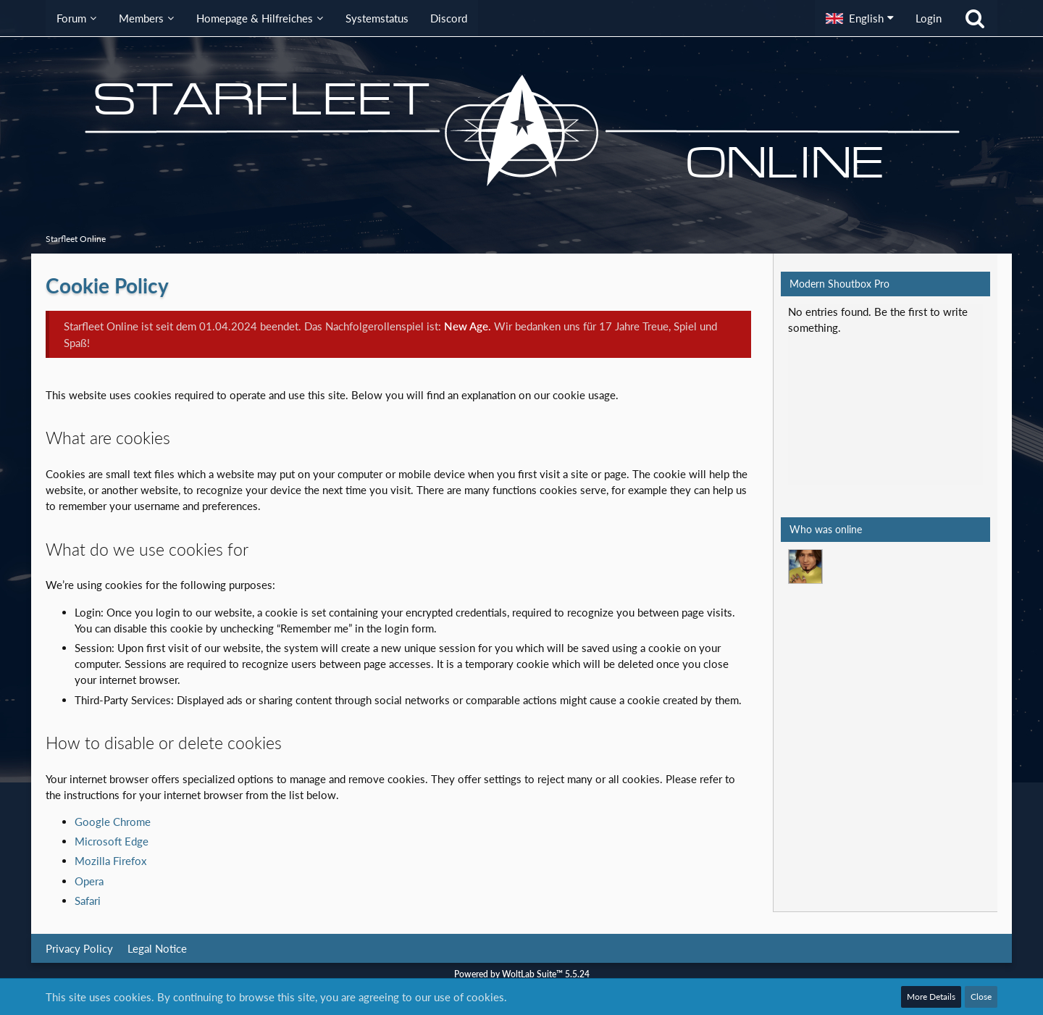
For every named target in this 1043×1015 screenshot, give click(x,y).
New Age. (467, 326)
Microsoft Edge (111, 841)
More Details (931, 996)
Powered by (522, 974)
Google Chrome (113, 821)
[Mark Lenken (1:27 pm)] (805, 566)
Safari (88, 900)
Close (981, 996)
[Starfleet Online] (521, 130)
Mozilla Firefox (110, 860)
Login (929, 18)
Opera (89, 880)
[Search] (974, 18)
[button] (860, 18)
